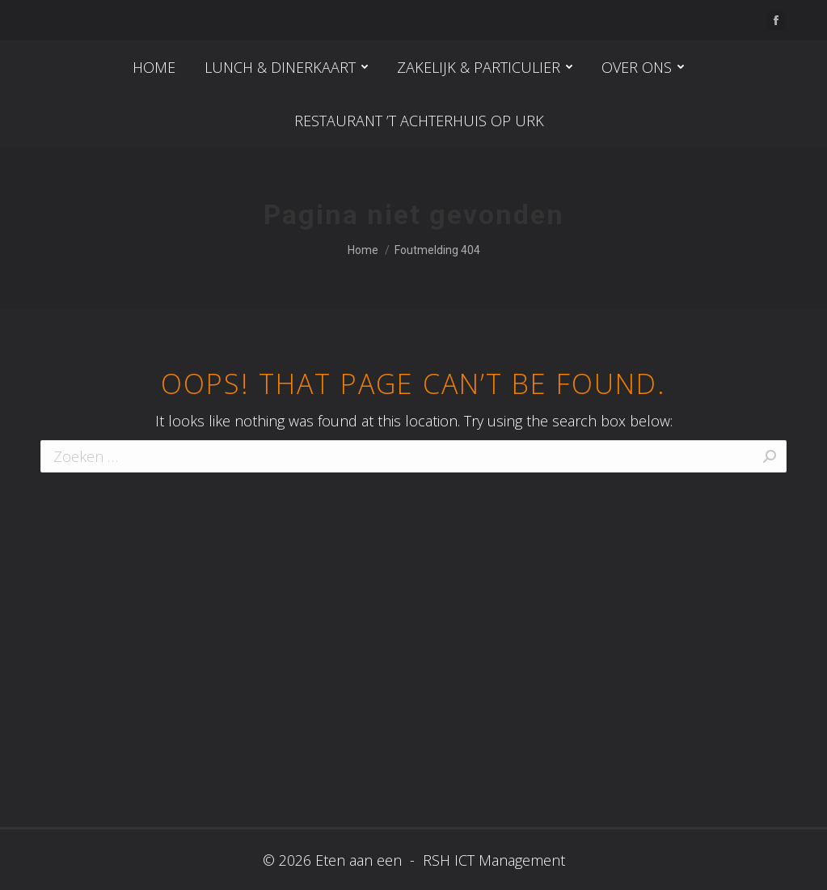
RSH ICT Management (492, 860)
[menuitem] (154, 67)
